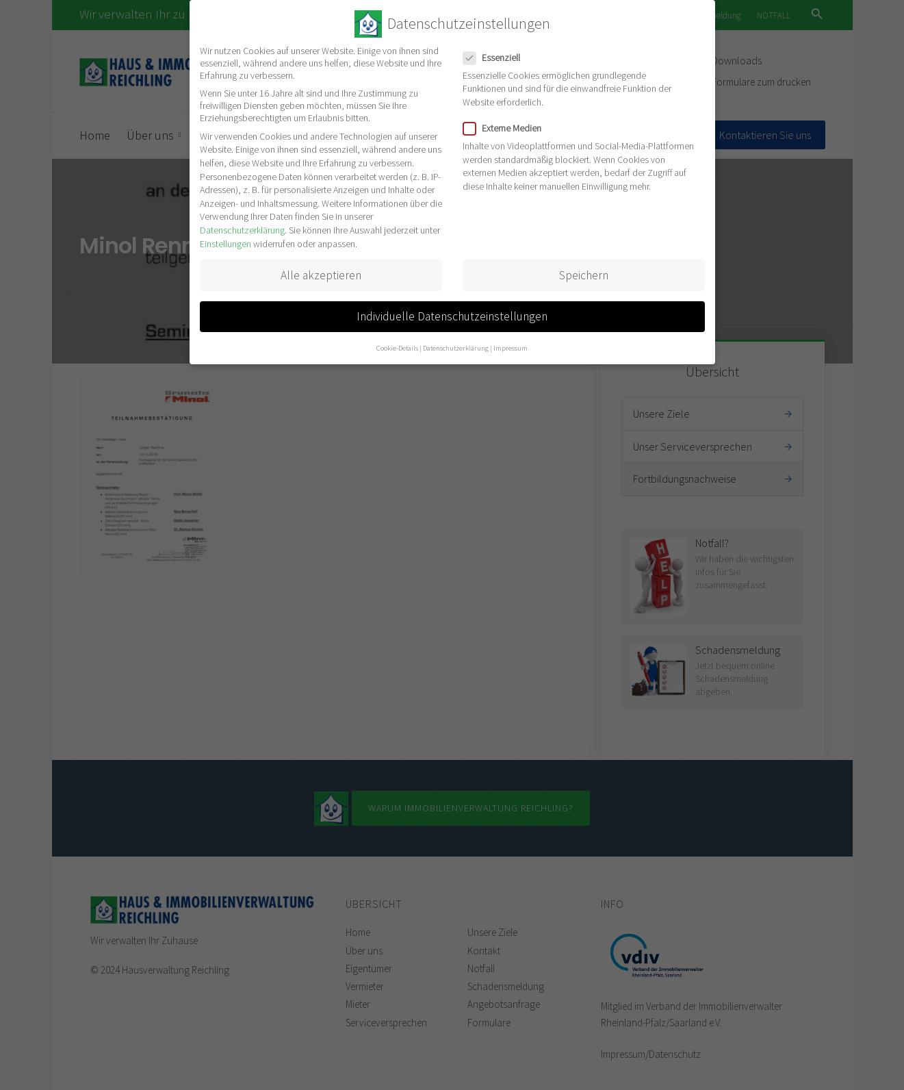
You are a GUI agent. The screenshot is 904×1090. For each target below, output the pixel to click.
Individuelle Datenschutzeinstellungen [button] (452, 316)
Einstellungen (225, 244)
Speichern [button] (583, 275)
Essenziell (496, 57)
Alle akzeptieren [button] (321, 275)
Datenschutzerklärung (242, 230)
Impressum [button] (510, 348)
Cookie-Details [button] (397, 348)
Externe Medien (506, 128)
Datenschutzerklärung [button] (456, 348)
